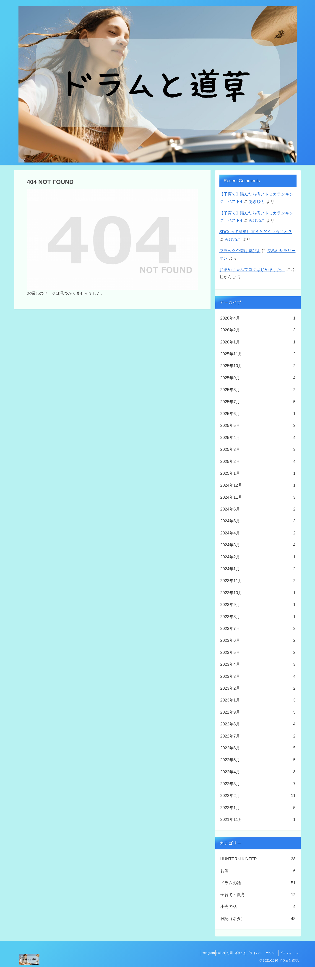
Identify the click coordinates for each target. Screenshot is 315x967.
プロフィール (287, 953)
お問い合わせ (226, 953)
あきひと (257, 201)
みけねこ (257, 220)
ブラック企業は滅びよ (239, 250)
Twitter (207, 953)
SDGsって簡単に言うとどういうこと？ (255, 232)
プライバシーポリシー (257, 953)
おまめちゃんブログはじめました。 (252, 269)
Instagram (190, 953)
